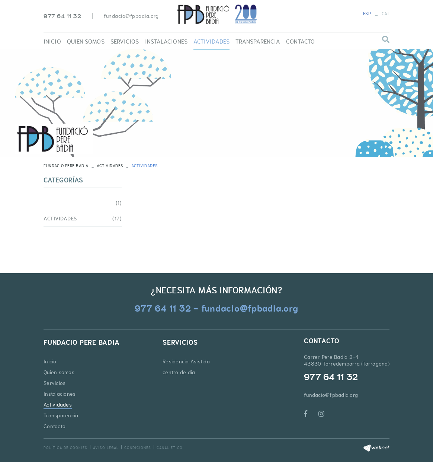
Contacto (54, 426)
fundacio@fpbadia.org (131, 16)
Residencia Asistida (186, 361)
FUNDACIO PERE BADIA (66, 165)
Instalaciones (60, 393)
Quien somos (59, 372)
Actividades (110, 165)
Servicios (54, 383)
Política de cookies (65, 447)
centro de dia (179, 372)
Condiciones (137, 447)
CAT (385, 13)
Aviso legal (106, 447)
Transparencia (61, 415)
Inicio (50, 361)
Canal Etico (170, 447)
